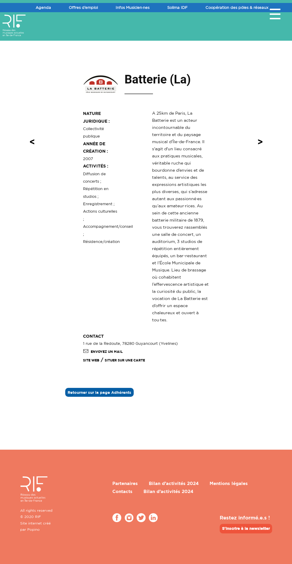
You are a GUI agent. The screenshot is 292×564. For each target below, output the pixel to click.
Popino (33, 529)
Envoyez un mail (103, 351)
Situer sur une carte (125, 360)
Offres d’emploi (83, 7)
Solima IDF (177, 7)
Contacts (122, 491)
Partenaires (125, 483)
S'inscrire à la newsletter (246, 528)
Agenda (43, 7)
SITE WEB (91, 360)
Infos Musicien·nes (132, 7)
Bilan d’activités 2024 (174, 483)
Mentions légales (229, 483)
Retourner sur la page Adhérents (99, 392)
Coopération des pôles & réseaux (236, 7)
